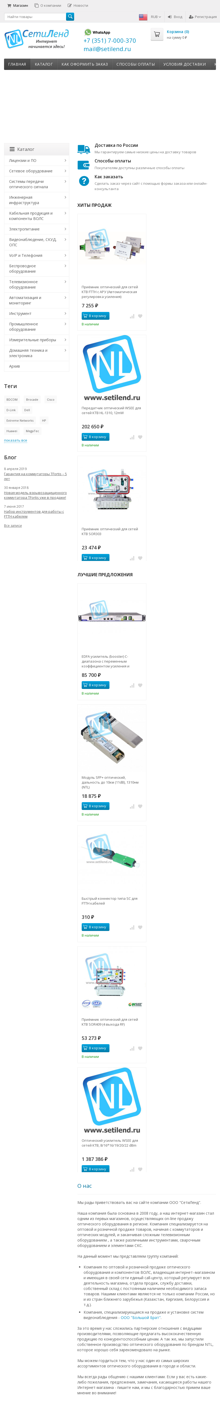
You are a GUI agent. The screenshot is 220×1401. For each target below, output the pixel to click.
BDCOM (12, 399)
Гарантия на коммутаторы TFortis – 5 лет (35, 476)
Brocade (32, 399)
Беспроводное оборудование (22, 268)
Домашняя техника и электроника (28, 353)
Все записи (13, 525)
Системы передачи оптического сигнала (28, 184)
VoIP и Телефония (25, 255)
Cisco (50, 399)
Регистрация (203, 16)
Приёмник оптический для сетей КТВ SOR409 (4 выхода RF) (110, 1022)
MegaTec (32, 431)
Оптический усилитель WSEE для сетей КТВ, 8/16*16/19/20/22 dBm (110, 1143)
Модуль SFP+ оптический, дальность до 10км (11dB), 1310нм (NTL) (110, 782)
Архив (14, 366)
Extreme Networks (19, 420)
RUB (156, 16)
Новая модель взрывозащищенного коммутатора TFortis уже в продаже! (35, 495)
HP (44, 420)
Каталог (44, 64)
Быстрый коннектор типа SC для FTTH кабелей (110, 901)
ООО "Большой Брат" (141, 1317)
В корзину (94, 315)
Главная (17, 64)
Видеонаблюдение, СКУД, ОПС (33, 242)
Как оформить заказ (84, 64)
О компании (48, 5)
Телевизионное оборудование (23, 284)
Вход (175, 16)
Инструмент (20, 313)
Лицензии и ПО (22, 160)
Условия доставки (184, 64)
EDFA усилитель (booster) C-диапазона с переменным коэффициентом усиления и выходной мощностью (105, 661)
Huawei (11, 431)
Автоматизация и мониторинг (25, 300)
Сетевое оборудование (31, 170)
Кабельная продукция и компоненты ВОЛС (31, 216)
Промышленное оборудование (23, 326)
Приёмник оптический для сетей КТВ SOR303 (110, 531)
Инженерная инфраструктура (24, 200)
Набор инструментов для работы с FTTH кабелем (34, 514)
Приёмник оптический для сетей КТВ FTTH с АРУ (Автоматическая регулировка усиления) (110, 292)
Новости (78, 5)
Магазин (17, 5)
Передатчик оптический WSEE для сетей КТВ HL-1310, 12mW (111, 410)
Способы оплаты (135, 64)
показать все (15, 440)
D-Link (11, 410)
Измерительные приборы (32, 339)
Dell (27, 410)
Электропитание (24, 229)
